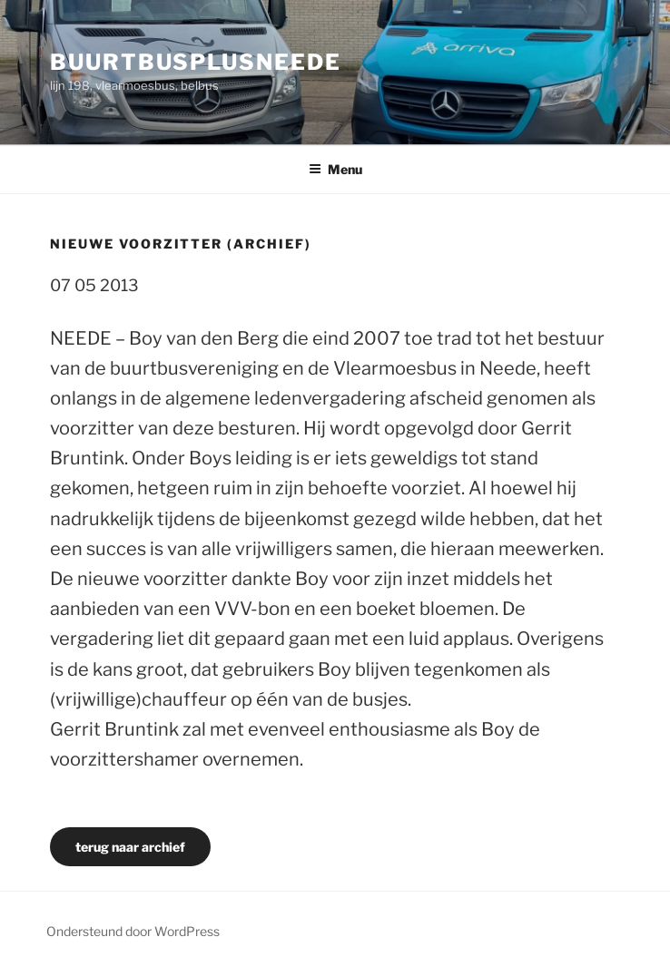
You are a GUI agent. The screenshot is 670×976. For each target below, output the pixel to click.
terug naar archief (130, 846)
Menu (335, 169)
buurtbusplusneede (195, 62)
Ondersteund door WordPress (133, 931)
